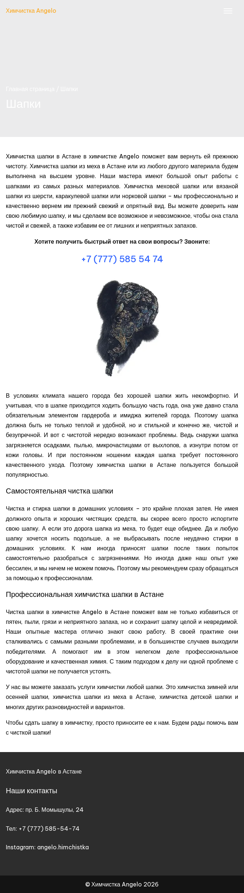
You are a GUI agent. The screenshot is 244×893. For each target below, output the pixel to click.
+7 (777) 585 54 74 (122, 258)
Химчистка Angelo (31, 10)
